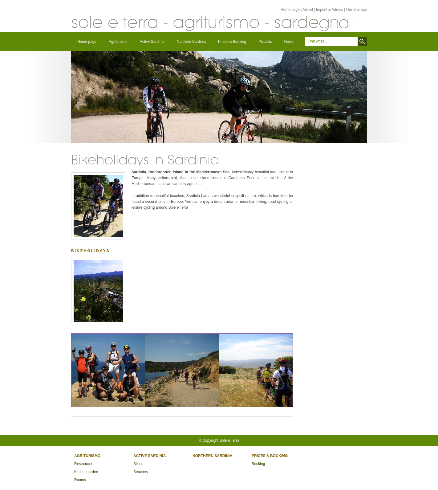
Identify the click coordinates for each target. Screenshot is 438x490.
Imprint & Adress (329, 9)
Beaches (140, 472)
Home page (290, 9)
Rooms (80, 480)
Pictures (265, 41)
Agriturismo (118, 41)
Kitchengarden (86, 472)
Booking (258, 464)
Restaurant (83, 464)
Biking (138, 464)
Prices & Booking (232, 41)
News (289, 41)
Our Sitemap (356, 9)
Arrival (307, 9)
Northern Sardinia (191, 41)
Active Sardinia (152, 41)
